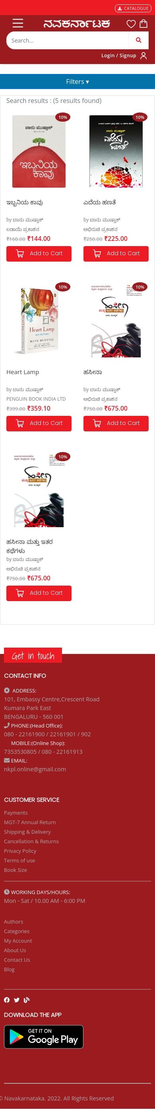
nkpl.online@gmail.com (35, 769)
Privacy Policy (20, 850)
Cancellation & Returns (31, 841)
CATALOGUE (133, 8)
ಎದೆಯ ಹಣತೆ (99, 202)
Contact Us (17, 959)
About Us (15, 950)
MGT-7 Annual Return (30, 822)
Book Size (15, 869)
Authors (13, 921)
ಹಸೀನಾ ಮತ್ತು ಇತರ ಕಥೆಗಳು (29, 546)
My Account (18, 940)
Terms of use (19, 860)
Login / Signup (118, 55)
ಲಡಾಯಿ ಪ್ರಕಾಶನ (22, 229)
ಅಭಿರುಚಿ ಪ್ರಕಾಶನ (100, 229)
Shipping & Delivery (27, 831)
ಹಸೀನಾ (92, 372)
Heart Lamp (22, 372)
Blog (9, 969)
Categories (16, 931)
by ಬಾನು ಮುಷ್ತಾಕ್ (24, 219)
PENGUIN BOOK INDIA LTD (36, 399)
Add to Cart (39, 254)
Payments (16, 812)
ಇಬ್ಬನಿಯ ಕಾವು (24, 202)
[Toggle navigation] (17, 21)
